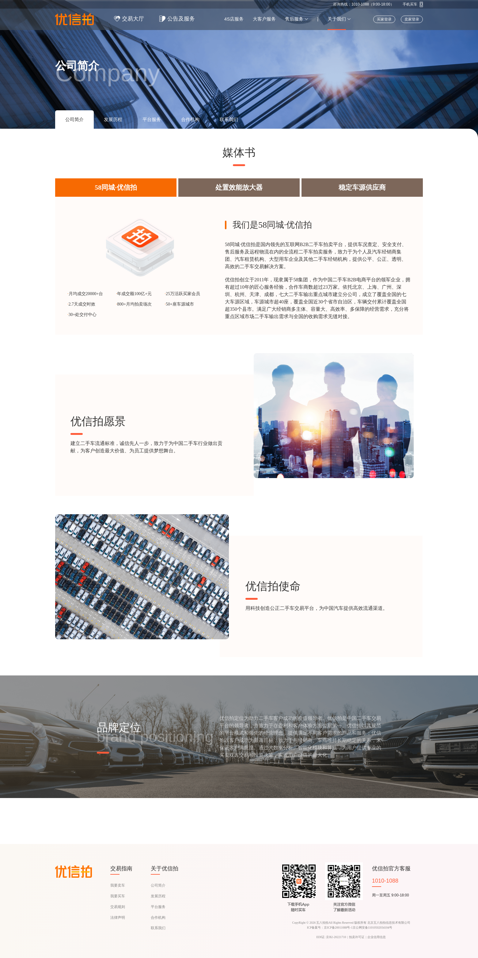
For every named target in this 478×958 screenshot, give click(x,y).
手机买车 (410, 4)
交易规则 (117, 907)
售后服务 (294, 18)
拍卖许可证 (356, 937)
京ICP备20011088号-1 (338, 927)
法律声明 (117, 917)
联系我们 (158, 928)
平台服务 (158, 907)
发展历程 (158, 896)
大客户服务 (264, 18)
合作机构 (158, 917)
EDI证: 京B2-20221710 (331, 937)
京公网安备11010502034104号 (373, 927)
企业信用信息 (376, 937)
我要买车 (117, 896)
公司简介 (158, 885)
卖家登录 (411, 19)
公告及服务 (181, 19)
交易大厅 (133, 19)
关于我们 (337, 18)
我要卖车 (117, 885)
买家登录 (384, 19)
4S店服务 (234, 18)
